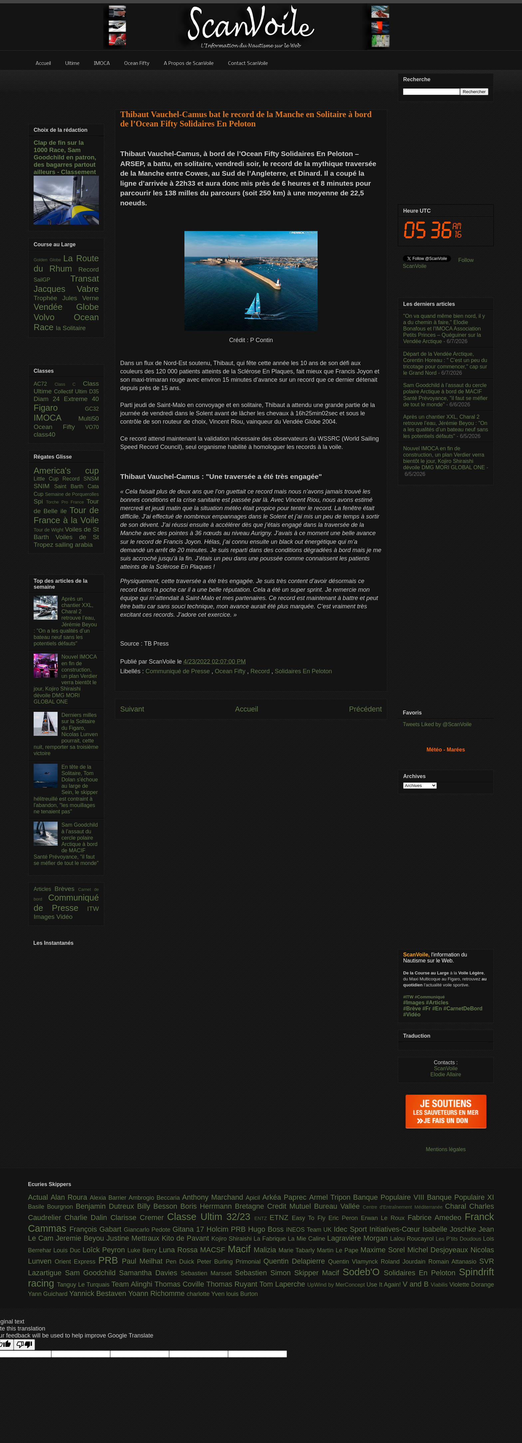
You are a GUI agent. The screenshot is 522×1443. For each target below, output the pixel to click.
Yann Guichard (48, 1294)
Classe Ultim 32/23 (210, 1216)
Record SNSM (81, 479)
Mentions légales (446, 1149)
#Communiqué (430, 996)
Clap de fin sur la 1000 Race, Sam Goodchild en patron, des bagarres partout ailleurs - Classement (65, 157)
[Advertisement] (251, 86)
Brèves (66, 888)
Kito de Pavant (186, 1238)
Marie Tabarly (298, 1250)
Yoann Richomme (157, 1293)
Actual (39, 1197)
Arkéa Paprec (285, 1197)
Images (45, 916)
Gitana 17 (189, 1229)
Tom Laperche (283, 1284)
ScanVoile (445, 1068)
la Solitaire (71, 327)
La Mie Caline (307, 1238)
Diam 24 (49, 398)
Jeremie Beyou (81, 1238)
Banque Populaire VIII (390, 1197)
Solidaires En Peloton (303, 671)
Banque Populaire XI (460, 1197)
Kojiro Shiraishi (232, 1238)
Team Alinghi (133, 1284)
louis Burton (242, 1294)
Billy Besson (158, 1206)
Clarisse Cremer (139, 1217)
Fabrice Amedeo (436, 1217)
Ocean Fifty (231, 671)
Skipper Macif (318, 1273)
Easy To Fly (310, 1218)
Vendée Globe (66, 306)
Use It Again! (385, 1284)
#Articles (437, 1002)
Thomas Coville (180, 1284)
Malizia (266, 1250)
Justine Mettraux (133, 1238)
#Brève (412, 1008)
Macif (241, 1249)
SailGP (52, 280)
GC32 (92, 409)
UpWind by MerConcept (337, 1285)
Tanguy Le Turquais (84, 1284)
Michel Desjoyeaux (438, 1250)
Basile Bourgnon (52, 1206)
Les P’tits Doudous (459, 1239)
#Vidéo (411, 1014)
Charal (457, 1206)
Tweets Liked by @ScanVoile (437, 724)
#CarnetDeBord (462, 1008)
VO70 (92, 427)
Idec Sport (352, 1229)
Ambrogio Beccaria (155, 1197)
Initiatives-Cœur (395, 1229)
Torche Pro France (66, 502)
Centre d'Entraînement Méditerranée (404, 1207)
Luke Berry (143, 1250)
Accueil (246, 709)
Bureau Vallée (338, 1206)
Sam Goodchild (92, 1273)
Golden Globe (48, 259)
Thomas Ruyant (232, 1284)
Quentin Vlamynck (354, 1261)
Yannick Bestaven (98, 1293)
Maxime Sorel (384, 1250)
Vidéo (64, 916)
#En (437, 1008)
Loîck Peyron (105, 1250)
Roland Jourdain (404, 1261)
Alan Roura (70, 1197)
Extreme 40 (81, 398)
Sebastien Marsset (208, 1273)
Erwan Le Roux (384, 1218)
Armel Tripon (331, 1197)
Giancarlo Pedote (148, 1229)
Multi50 (88, 418)
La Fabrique (271, 1238)
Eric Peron (345, 1218)
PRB (110, 1260)
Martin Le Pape (339, 1250)
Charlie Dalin (88, 1217)
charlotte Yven (206, 1294)
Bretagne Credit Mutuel (274, 1206)
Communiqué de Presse (178, 671)
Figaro (59, 407)
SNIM (44, 486)
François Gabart (96, 1229)
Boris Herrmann (207, 1206)
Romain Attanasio (453, 1261)
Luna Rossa (179, 1250)
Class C (69, 384)
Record (260, 671)
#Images (413, 1002)
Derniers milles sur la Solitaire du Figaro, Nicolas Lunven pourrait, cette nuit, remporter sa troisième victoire (66, 734)
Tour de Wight (49, 529)
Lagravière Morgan (358, 1238)
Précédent (365, 709)
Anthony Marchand (214, 1197)
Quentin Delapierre (295, 1261)
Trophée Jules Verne (66, 298)
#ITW (408, 996)
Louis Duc (68, 1250)
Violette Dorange (471, 1284)
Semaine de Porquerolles (72, 494)
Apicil (254, 1197)
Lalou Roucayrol (413, 1238)
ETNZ (281, 1217)
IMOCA (56, 417)
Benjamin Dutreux (106, 1206)
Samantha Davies (150, 1273)
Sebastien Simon (264, 1273)
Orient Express (76, 1261)
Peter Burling (216, 1261)
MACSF (214, 1250)
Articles (44, 889)
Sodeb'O (363, 1272)
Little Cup (48, 479)
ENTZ (262, 1218)
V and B (416, 1284)
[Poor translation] (24, 1344)
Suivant (132, 709)
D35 (94, 391)
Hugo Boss (267, 1229)
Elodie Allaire (445, 1074)
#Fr (426, 1008)
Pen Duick (181, 1261)
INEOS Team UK (310, 1229)
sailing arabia (74, 544)
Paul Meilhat (144, 1261)
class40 (44, 434)
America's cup (66, 470)
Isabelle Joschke (450, 1229)
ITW (93, 908)
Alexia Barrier (109, 1197)
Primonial (250, 1261)
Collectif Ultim (71, 391)
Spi (40, 501)
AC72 (44, 384)
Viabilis (440, 1285)
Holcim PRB (227, 1229)
